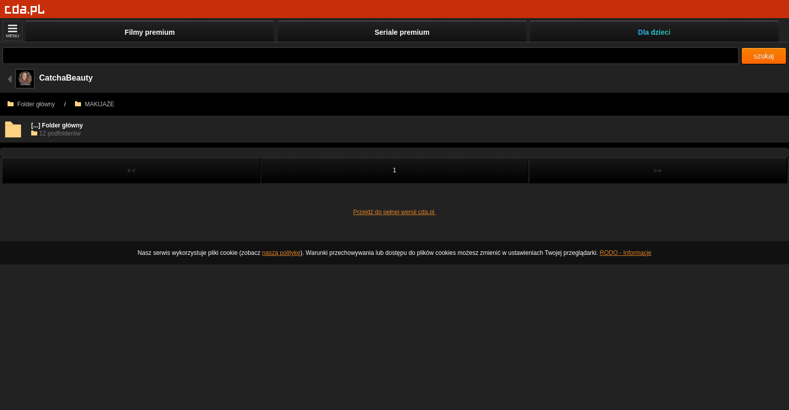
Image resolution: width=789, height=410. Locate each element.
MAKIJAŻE (94, 104)
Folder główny (31, 104)
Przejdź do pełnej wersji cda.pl (394, 212)
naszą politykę (281, 252)
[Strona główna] (25, 10)
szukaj (764, 56)
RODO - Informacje (626, 252)
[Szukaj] (371, 55)
